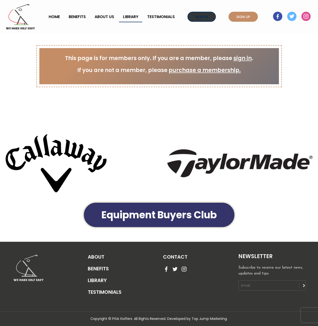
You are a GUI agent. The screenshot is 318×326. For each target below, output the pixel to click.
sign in (242, 58)
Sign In (201, 16)
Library (130, 17)
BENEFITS (98, 268)
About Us (104, 17)
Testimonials (161, 17)
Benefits (77, 17)
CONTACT (175, 256)
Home (54, 17)
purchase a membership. (205, 70)
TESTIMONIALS (104, 292)
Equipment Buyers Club (159, 215)
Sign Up (243, 16)
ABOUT (96, 256)
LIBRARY (97, 280)
